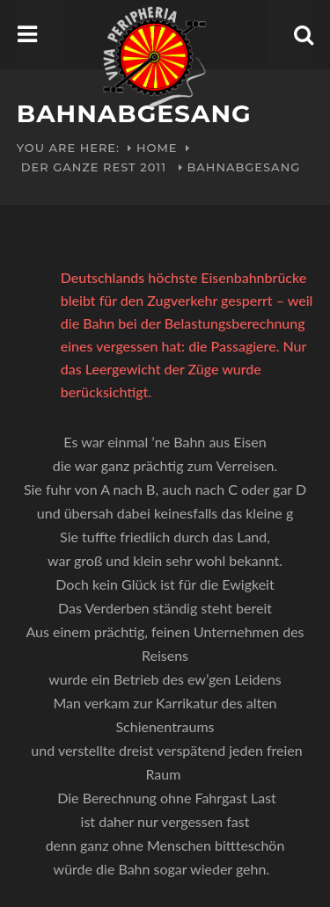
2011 (153, 167)
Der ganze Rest (78, 167)
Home (157, 148)
